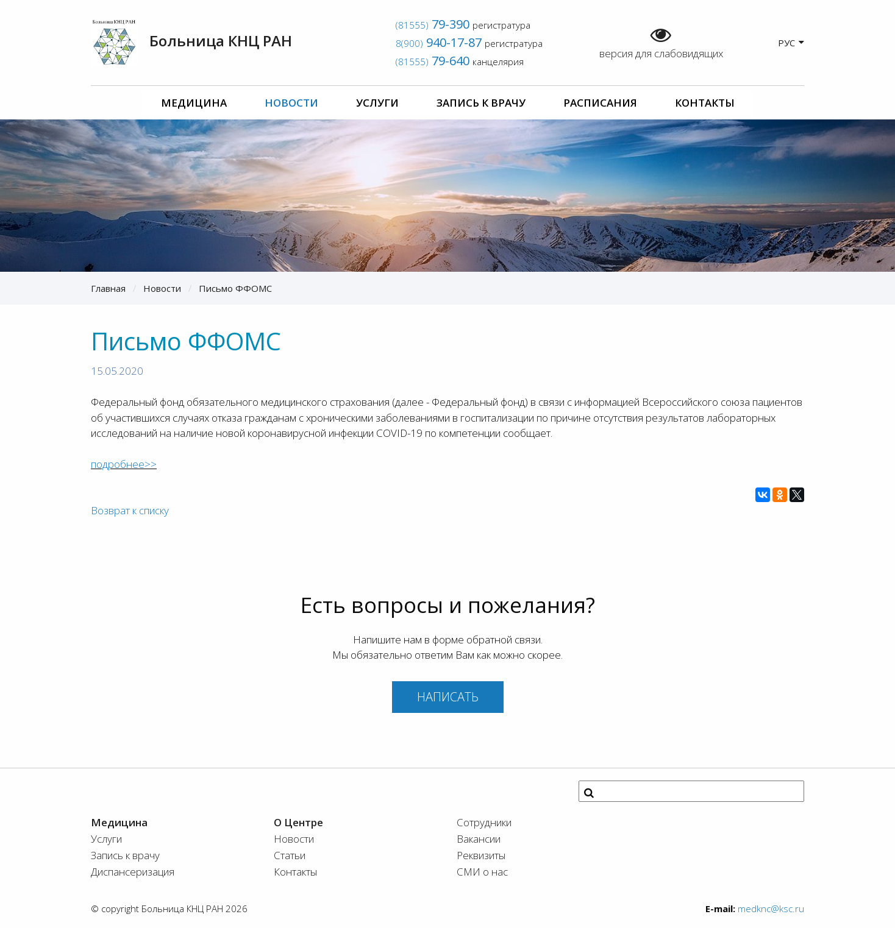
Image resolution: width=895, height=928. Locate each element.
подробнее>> (124, 464)
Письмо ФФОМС (235, 288)
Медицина (194, 103)
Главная (108, 288)
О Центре (298, 822)
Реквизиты (481, 855)
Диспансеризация (132, 872)
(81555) (432, 25)
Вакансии (479, 839)
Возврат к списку (130, 510)
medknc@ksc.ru (771, 908)
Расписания (600, 103)
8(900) (439, 43)
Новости (291, 103)
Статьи (289, 855)
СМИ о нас (482, 872)
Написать (448, 697)
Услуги (377, 103)
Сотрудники (484, 822)
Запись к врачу (481, 103)
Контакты (705, 103)
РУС (791, 42)
